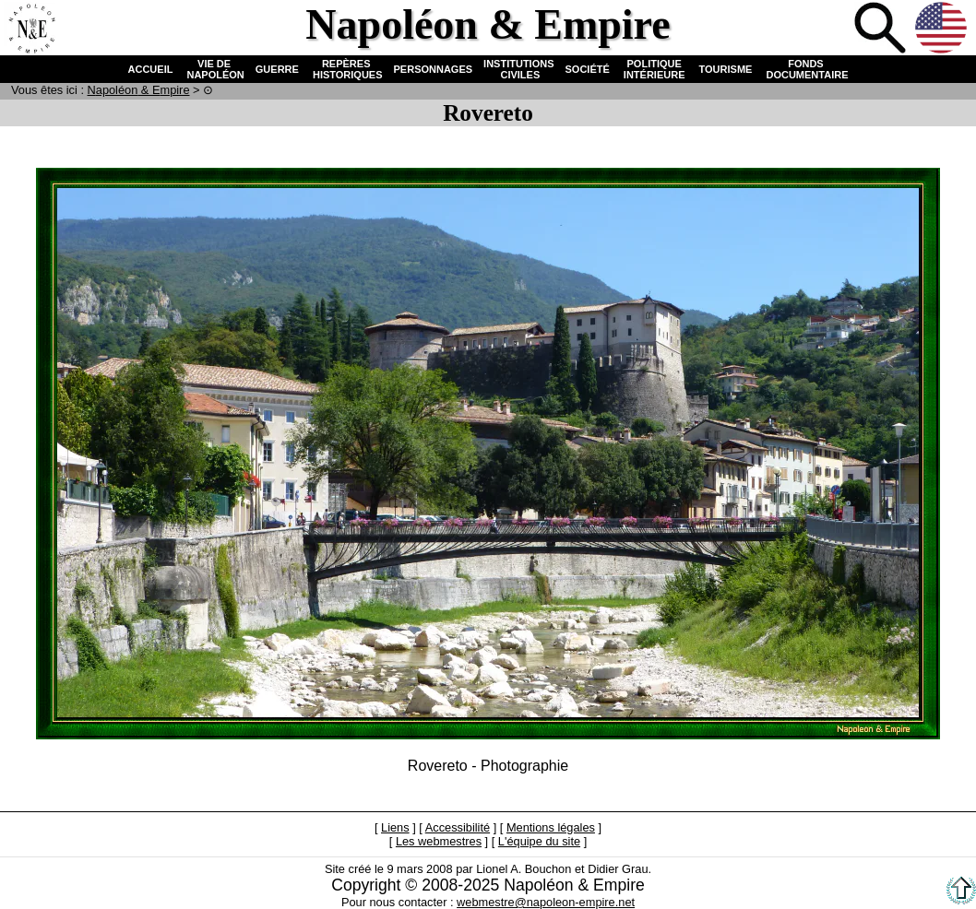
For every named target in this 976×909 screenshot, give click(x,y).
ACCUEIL (150, 69)
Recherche (882, 29)
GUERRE (277, 69)
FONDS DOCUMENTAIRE (805, 69)
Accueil (31, 29)
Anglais (942, 29)
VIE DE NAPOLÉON (214, 69)
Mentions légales (550, 827)
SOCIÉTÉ (587, 69)
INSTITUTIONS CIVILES (518, 69)
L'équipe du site (539, 841)
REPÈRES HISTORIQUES (346, 69)
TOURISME (726, 69)
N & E (139, 90)
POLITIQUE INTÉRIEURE (654, 69)
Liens (395, 827)
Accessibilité (457, 827)
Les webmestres (439, 841)
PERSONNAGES (433, 69)
